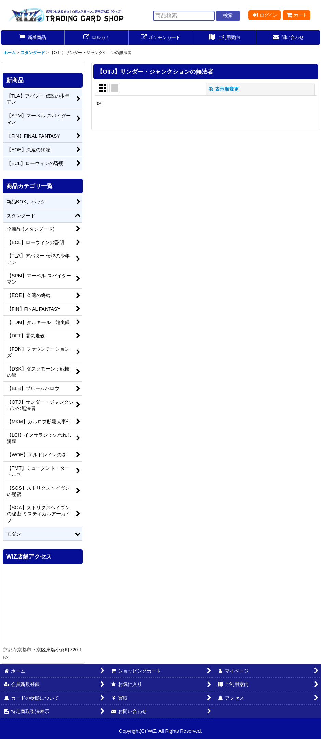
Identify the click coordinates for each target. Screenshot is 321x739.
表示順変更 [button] (224, 89)
